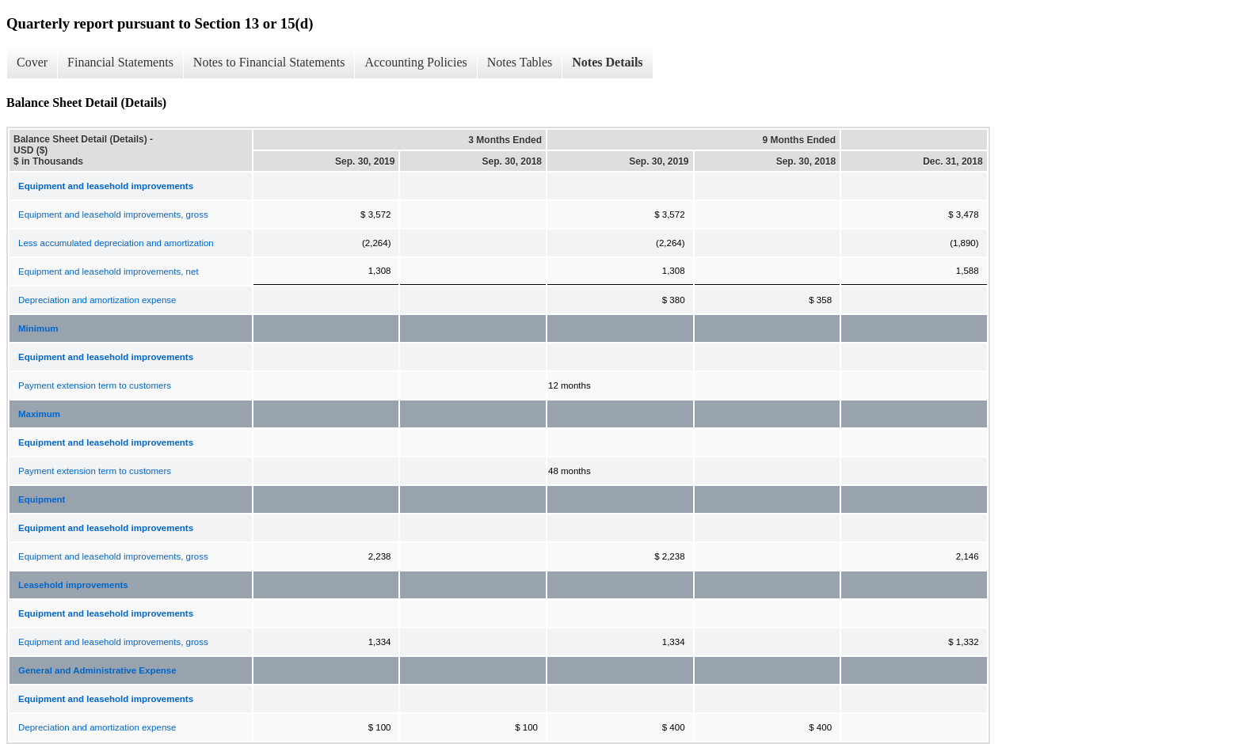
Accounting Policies (415, 62)
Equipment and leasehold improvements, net (108, 271)
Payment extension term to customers (94, 385)
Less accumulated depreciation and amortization (116, 243)
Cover (32, 62)
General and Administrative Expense (97, 670)
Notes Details (607, 62)
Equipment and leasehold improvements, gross (113, 214)
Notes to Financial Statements (269, 62)
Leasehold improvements (73, 585)
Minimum (38, 328)
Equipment (41, 499)
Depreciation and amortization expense (97, 300)
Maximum (39, 414)
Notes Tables (520, 62)
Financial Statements (120, 62)
